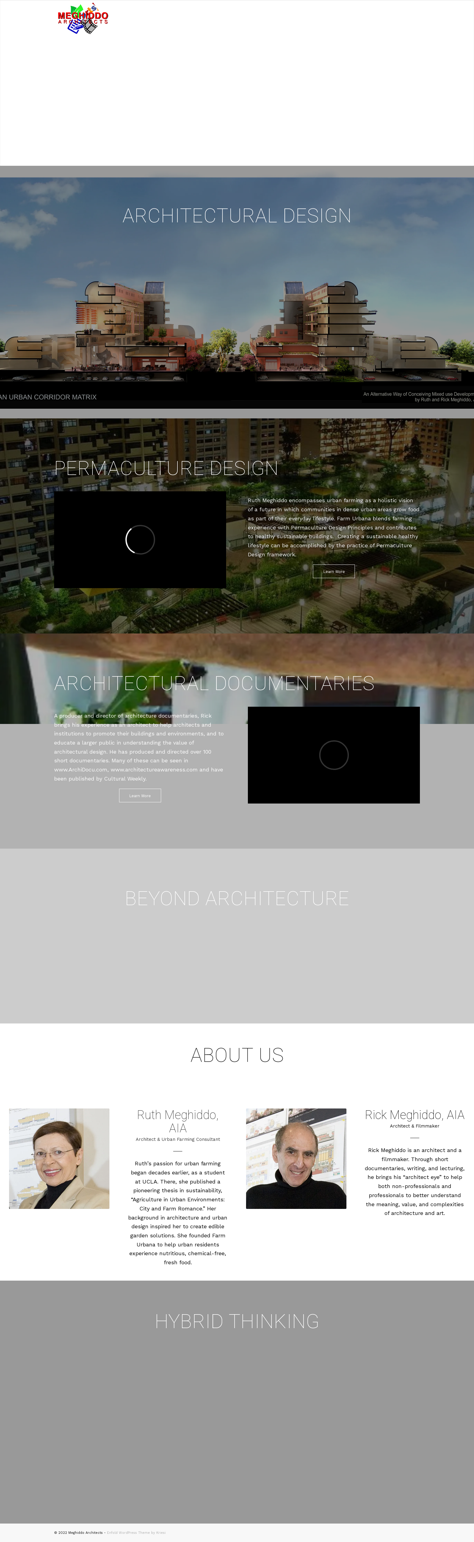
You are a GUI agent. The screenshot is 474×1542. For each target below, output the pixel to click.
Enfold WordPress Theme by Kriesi (136, 1533)
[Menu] (412, 18)
